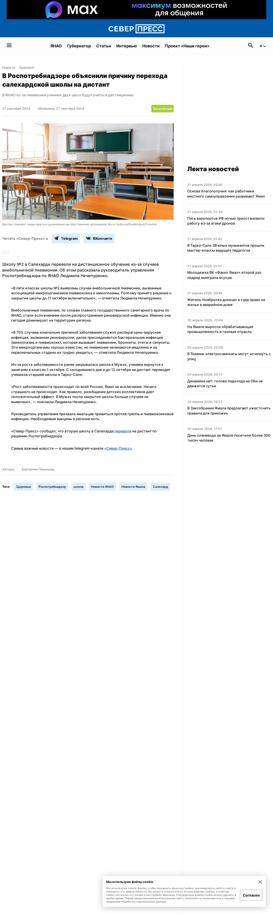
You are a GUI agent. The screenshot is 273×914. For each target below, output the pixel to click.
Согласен (251, 895)
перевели (122, 431)
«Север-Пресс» (118, 448)
